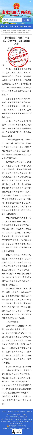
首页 (2, 26)
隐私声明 (16, 411)
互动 (21, 26)
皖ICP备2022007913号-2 (16, 423)
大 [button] (16, 52)
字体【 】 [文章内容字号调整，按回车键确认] (16, 52)
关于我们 (3, 411)
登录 (30, 1)
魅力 (7, 26)
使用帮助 (10, 411)
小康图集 (26, 32)
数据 (25, 26)
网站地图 (22, 411)
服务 (16, 26)
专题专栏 (22, 30)
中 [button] (17, 52)
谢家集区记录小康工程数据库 (14, 32)
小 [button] (19, 52)
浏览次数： (23, 50)
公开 (12, 26)
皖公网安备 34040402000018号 (16, 426)
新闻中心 (16, 30)
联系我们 (29, 411)
